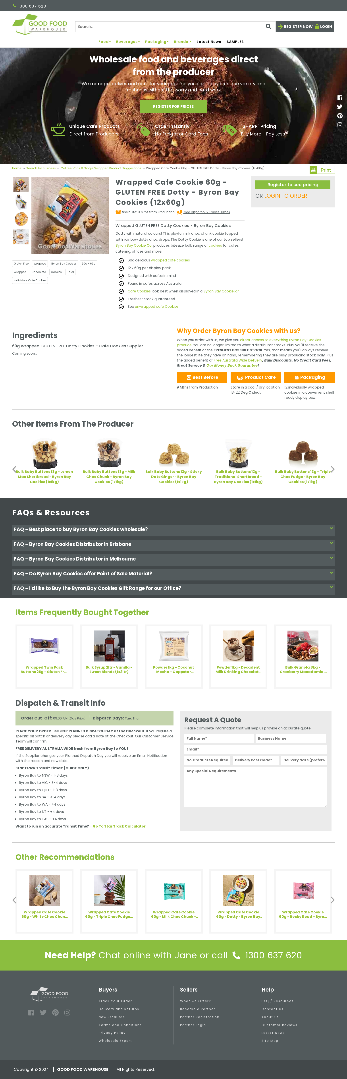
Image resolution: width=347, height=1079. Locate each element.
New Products (112, 1017)
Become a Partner (197, 1009)
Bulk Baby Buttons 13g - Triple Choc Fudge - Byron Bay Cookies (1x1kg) (303, 476)
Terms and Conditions (120, 1025)
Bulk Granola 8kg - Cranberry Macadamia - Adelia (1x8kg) (303, 669)
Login (326, 26)
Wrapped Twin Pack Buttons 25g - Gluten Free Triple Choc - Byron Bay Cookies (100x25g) (44, 669)
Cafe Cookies (139, 291)
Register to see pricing (293, 185)
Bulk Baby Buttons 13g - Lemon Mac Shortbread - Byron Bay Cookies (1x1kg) (44, 476)
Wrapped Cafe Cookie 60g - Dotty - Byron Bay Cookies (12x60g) (238, 914)
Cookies (56, 272)
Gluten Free (21, 263)
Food (104, 42)
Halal (70, 272)
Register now (298, 26)
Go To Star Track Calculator (119, 826)
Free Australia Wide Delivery (238, 360)
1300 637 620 (29, 6)
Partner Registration (200, 1017)
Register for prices (173, 106)
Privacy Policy (112, 1033)
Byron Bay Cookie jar (221, 291)
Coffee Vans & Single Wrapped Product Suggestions (101, 168)
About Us (270, 1017)
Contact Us (272, 1009)
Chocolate (38, 272)
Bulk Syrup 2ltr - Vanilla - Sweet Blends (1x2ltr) (109, 669)
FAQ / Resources (278, 1001)
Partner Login (193, 1025)
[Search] (175, 26)
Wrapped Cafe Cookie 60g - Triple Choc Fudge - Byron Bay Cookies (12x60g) (109, 914)
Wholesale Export (115, 1040)
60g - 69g (89, 263)
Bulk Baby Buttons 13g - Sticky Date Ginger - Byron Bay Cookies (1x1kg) (173, 476)
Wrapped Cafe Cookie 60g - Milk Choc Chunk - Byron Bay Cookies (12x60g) (173, 914)
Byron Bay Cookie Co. (134, 245)
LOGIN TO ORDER (285, 195)
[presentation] (218, 817)
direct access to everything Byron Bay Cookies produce (249, 342)
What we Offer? (195, 1001)
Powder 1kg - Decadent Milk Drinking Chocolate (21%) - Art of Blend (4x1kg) (238, 669)
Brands (182, 42)
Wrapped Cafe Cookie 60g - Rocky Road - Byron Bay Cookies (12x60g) (303, 914)
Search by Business (41, 168)
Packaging (157, 42)
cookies (215, 245)
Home (17, 168)
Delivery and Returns (119, 1009)
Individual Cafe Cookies (30, 280)
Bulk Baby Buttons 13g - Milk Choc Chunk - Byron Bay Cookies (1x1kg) (109, 476)
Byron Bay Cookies (64, 263)
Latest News (209, 42)
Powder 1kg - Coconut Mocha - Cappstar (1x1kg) (173, 669)
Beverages (128, 42)
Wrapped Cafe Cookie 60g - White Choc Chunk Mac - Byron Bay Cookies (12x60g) (44, 914)
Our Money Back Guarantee (232, 365)
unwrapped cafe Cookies (157, 306)
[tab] (173, 530)
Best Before (202, 377)
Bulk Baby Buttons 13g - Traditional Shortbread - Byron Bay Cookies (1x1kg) (238, 476)
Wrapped (40, 263)
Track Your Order (115, 1001)
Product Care (256, 377)
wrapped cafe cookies (170, 260)
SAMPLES (235, 42)
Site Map (270, 1040)
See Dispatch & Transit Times (206, 212)
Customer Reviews (279, 1025)
